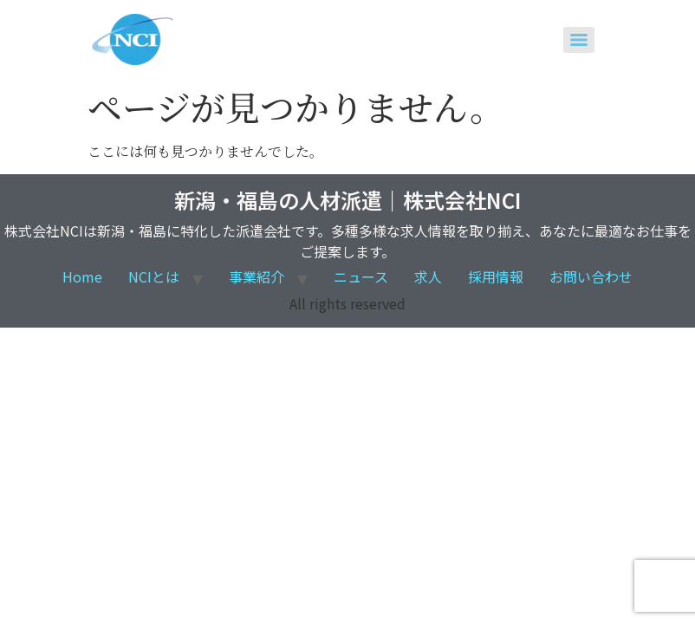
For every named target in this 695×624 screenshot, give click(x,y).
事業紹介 (256, 276)
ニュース (361, 276)
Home (82, 276)
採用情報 (495, 276)
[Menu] (578, 40)
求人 (428, 276)
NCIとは (153, 276)
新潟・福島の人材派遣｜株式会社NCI (347, 200)
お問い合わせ (591, 276)
